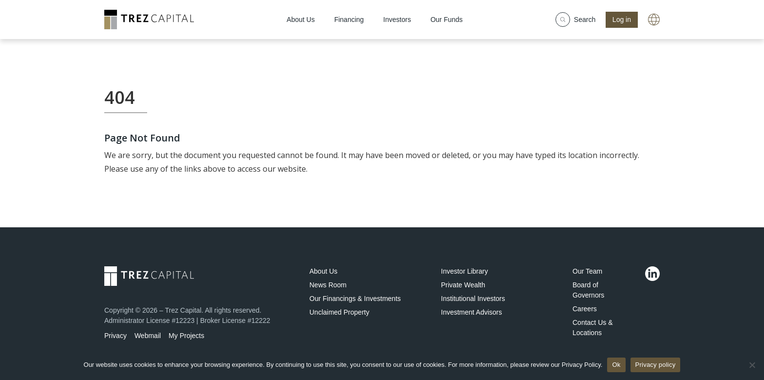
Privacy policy (655, 364)
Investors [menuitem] (397, 19)
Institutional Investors (473, 298)
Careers (585, 309)
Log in (621, 19)
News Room (327, 285)
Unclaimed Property (339, 312)
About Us (323, 271)
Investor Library (464, 271)
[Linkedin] (652, 273)
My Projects (186, 336)
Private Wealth (463, 285)
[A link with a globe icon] (654, 19)
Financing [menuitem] (349, 19)
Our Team (587, 271)
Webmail (147, 336)
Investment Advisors (471, 312)
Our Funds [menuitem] (446, 19)
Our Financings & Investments (355, 298)
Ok (616, 364)
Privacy (115, 336)
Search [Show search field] (575, 19)
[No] (752, 365)
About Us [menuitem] (300, 19)
